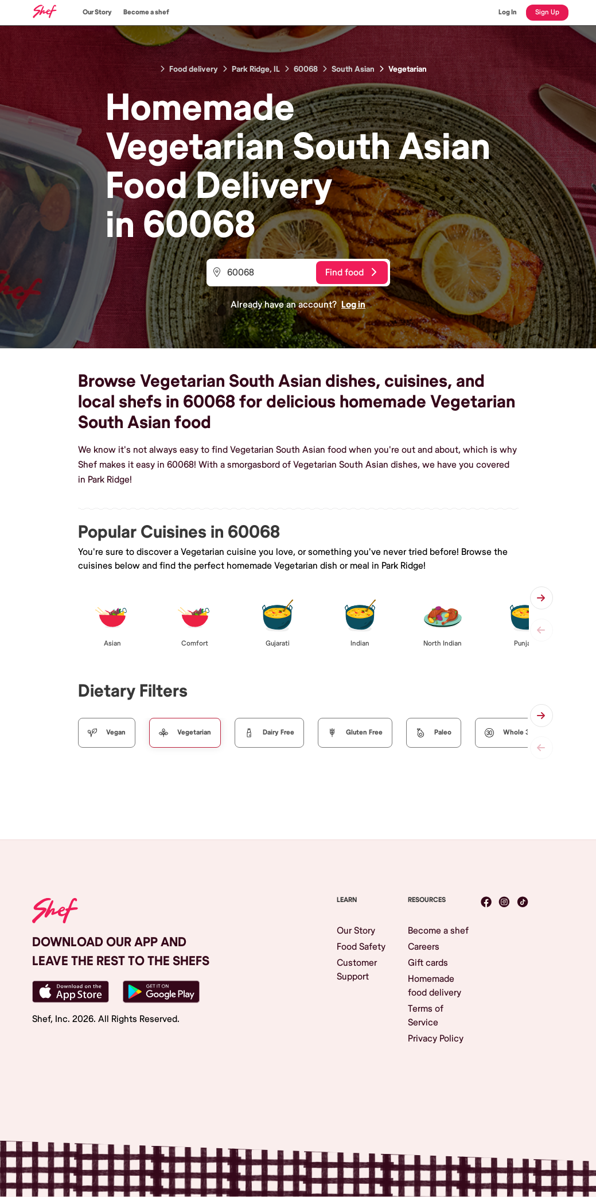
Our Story (97, 12)
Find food (350, 272)
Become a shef (146, 12)
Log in (353, 304)
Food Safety (361, 947)
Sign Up (547, 12)
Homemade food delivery (434, 985)
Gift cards (428, 963)
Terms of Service (425, 1015)
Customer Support (357, 969)
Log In (507, 12)
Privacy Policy (435, 1038)
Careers (423, 947)
